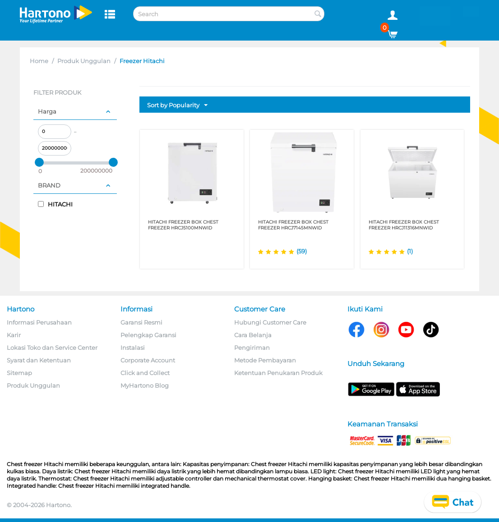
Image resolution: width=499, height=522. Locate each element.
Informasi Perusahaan (39, 322)
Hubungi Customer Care (270, 322)
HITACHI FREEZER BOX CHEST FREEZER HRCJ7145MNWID (293, 225)
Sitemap (19, 372)
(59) (301, 251)
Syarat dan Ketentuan (39, 360)
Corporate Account (147, 360)
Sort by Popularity (177, 105)
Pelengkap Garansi (148, 335)
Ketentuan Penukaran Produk (278, 372)
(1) (410, 251)
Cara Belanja (253, 335)
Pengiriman (252, 347)
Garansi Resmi (141, 322)
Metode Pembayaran (265, 360)
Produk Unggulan (84, 60)
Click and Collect (145, 372)
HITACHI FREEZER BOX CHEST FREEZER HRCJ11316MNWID (404, 225)
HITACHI (55, 204)
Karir (14, 335)
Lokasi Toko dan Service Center (52, 347)
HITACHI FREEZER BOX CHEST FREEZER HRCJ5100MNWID (183, 225)
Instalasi (132, 347)
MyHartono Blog (144, 385)
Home (39, 60)
